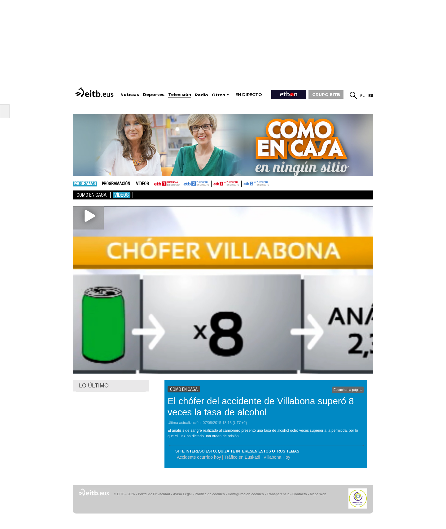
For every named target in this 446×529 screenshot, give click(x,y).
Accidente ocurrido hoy (199, 457)
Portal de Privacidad (154, 494)
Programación (116, 183)
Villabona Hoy (277, 457)
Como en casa (92, 195)
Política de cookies (210, 494)
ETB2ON (244, 183)
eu (362, 95)
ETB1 (166, 184)
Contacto (299, 494)
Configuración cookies (246, 494)
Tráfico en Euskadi (242, 457)
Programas (85, 183)
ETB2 (196, 184)
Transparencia (278, 494)
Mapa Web (318, 494)
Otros (218, 95)
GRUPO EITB (326, 94)
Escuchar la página (347, 389)
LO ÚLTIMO (94, 386)
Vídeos (142, 183)
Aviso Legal (182, 494)
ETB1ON (214, 183)
